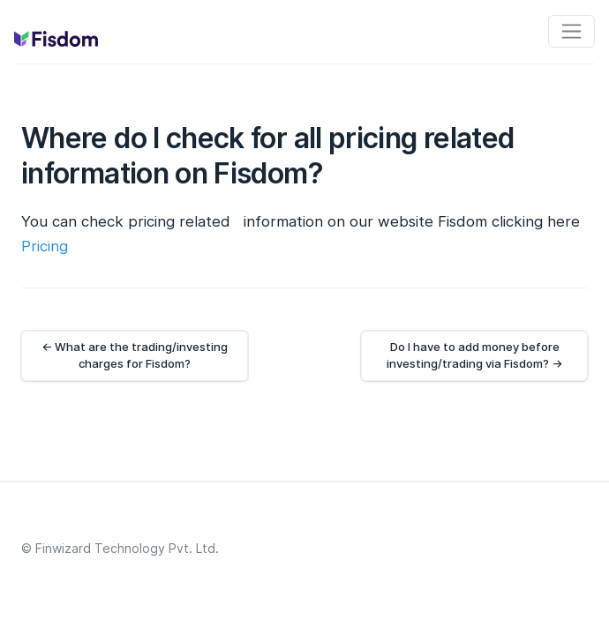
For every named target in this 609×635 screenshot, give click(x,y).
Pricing (44, 246)
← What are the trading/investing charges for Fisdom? (134, 355)
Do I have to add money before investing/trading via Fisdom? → (474, 355)
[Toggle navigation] (571, 31)
